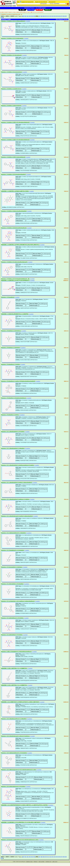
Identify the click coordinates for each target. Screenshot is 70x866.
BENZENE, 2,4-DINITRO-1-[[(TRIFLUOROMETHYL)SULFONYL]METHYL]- (20, 244)
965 (34, 16)
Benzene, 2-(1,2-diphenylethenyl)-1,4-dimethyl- (13, 532)
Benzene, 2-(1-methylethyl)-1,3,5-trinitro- (12, 634)
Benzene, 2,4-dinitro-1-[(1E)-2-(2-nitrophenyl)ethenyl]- (15, 122)
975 (57, 16)
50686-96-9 (66, 550)
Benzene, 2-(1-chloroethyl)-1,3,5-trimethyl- (12, 583)
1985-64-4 (66, 448)
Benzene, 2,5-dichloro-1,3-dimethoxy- (11, 330)
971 (48, 16)
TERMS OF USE (29, 861)
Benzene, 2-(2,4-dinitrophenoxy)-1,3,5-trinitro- (13, 786)
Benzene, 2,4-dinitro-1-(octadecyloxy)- (11, 88)
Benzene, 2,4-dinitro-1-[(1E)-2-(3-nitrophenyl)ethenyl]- (15, 139)
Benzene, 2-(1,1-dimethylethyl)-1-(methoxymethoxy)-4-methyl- (17, 465)
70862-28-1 (66, 38)
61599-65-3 (66, 139)
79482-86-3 (66, 297)
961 (26, 16)
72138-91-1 (66, 718)
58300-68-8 (66, 227)
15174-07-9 (66, 364)
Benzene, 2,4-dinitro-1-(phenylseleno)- (11, 105)
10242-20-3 (66, 72)
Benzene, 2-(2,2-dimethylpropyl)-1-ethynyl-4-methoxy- (15, 736)
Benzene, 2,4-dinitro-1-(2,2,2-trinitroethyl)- (12, 38)
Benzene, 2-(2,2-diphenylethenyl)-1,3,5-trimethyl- (14, 752)
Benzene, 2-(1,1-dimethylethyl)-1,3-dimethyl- (13, 448)
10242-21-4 (66, 21)
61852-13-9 (66, 398)
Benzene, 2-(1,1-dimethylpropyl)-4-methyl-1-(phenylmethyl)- (17, 516)
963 (30, 16)
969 (44, 16)
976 (59, 16)
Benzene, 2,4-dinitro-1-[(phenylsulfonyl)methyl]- (14, 211)
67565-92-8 (66, 752)
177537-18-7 (65, 314)
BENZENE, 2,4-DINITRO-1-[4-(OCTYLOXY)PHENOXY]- (15, 280)
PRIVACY (36, 861)
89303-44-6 (66, 211)
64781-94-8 (66, 532)
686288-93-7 (65, 280)
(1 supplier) (27, 21)
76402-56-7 (66, 191)
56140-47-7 (66, 431)
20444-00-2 (66, 567)
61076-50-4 (66, 601)
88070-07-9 (66, 516)
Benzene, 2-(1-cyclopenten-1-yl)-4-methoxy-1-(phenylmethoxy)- (18, 601)
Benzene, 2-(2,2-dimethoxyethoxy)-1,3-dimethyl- (14, 718)
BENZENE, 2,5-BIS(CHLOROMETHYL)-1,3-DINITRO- (15, 314)
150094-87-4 (65, 465)
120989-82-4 (65, 651)
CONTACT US (48, 861)
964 (32, 16)
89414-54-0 (66, 736)
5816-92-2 (66, 55)
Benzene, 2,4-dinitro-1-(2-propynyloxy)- (11, 72)
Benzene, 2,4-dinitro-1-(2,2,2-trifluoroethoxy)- (13, 21)
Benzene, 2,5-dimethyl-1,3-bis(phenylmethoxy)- (13, 398)
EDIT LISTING (41, 861)
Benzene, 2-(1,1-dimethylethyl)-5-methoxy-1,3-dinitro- (15, 499)
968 (42, 16)
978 (63, 16)
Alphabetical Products (29, 7)
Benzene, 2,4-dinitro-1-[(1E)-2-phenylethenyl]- (13, 157)
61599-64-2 (66, 122)
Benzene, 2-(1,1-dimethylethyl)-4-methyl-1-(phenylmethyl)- (16, 482)
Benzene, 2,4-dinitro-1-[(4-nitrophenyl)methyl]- (13, 174)
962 (28, 16)
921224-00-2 (65, 668)
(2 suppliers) (22, 414)
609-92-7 (66, 414)
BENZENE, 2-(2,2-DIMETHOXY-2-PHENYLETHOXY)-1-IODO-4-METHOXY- (20, 702)
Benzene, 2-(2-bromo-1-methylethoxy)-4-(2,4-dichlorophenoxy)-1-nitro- (20, 839)
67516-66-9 (66, 105)
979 (66, 16)
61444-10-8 (66, 839)
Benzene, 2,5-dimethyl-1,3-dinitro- (10, 414)
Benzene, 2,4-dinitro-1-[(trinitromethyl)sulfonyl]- (14, 227)
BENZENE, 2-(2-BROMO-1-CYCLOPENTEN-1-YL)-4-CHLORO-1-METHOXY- (20, 822)
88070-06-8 (66, 482)
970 (46, 16)
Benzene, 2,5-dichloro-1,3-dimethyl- (10, 347)
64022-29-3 (66, 88)
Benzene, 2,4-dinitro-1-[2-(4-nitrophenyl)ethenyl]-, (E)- (15, 278)
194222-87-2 (65, 244)
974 (55, 16)
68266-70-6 (66, 347)
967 (39, 16)
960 (23, 16)
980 (2, 17)
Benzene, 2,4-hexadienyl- (8, 297)
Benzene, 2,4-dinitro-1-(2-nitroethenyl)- (11, 55)
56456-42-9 (66, 157)
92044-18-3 (66, 174)
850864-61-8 (65, 822)
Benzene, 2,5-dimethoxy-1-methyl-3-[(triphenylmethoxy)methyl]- (18, 381)
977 (61, 16)
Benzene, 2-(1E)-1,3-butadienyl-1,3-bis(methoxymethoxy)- (16, 651)
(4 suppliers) (26, 583)
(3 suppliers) (22, 347)
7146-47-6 (66, 805)
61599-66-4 (66, 278)
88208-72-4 (66, 381)
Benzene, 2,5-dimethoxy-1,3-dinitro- (10, 364)
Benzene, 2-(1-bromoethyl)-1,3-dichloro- (11, 567)
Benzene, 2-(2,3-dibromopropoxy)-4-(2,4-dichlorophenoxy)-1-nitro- (18, 769)
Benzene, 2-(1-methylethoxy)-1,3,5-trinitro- (12, 618)
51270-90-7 (66, 583)
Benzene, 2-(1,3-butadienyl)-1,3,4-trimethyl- (12, 550)
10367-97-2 (66, 330)
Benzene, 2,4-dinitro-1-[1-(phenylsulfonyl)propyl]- (14, 262)
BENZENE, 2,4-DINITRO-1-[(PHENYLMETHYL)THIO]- (15, 191)
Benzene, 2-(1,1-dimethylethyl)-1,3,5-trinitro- (13, 431)
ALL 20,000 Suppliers (41, 7)
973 (52, 16)
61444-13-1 (66, 769)
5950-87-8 (66, 786)
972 (50, 16)
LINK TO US (54, 861)
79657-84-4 (66, 499)
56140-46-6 (66, 634)
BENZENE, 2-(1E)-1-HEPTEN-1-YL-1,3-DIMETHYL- (14, 668)
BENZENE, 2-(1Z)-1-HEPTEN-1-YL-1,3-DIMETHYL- (14, 685)
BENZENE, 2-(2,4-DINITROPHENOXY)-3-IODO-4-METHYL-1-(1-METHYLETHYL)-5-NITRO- (24, 805)
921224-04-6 (65, 685)
